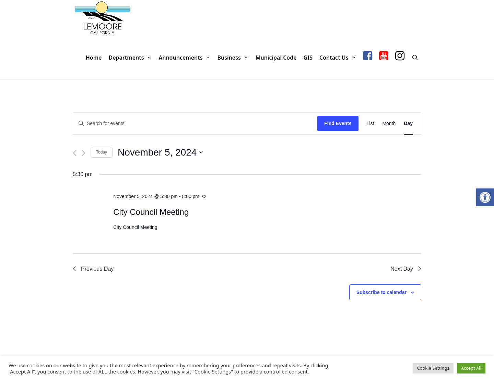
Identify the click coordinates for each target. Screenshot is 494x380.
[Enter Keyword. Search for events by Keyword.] (195, 123)
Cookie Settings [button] (433, 368)
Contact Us (339, 57)
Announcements (186, 57)
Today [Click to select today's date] (101, 152)
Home (94, 57)
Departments (131, 57)
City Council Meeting (151, 212)
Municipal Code (276, 57)
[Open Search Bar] (415, 57)
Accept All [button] (471, 368)
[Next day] (83, 153)
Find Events (337, 123)
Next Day (405, 269)
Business (234, 57)
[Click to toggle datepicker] (160, 152)
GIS (308, 57)
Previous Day (93, 269)
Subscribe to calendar (381, 292)
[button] (485, 197)
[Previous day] (75, 153)
